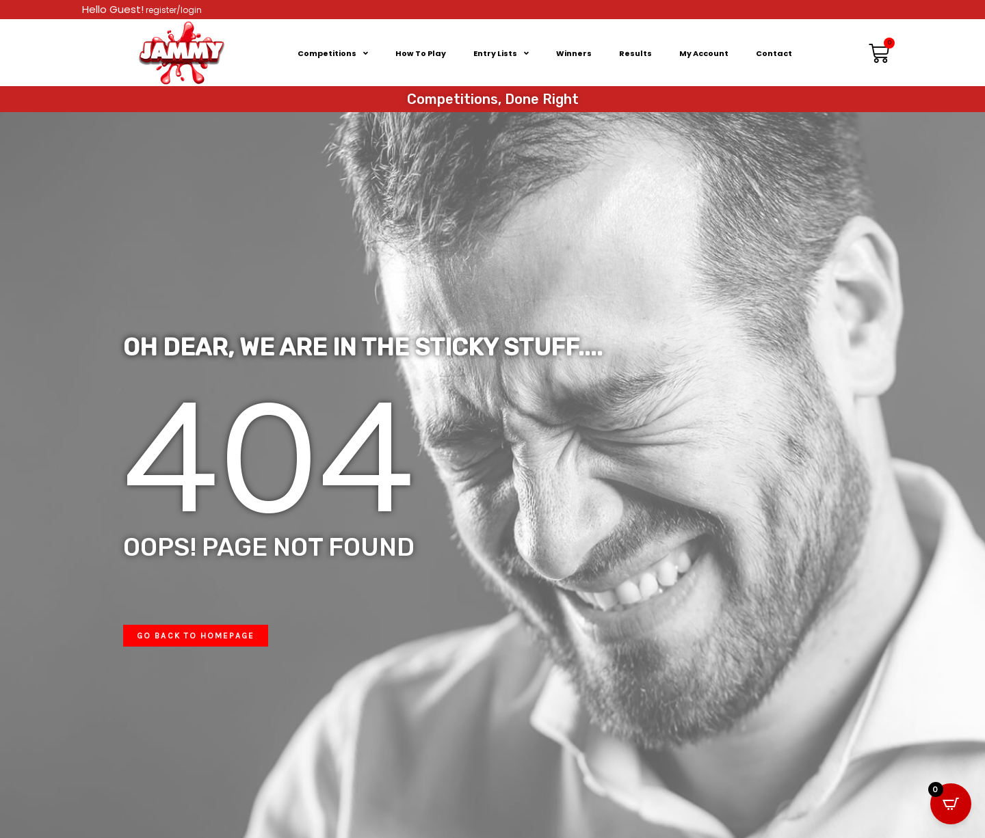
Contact (774, 53)
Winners (574, 53)
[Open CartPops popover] (950, 803)
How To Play (420, 53)
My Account (703, 53)
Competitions (333, 53)
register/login (173, 10)
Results (635, 53)
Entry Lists (501, 53)
